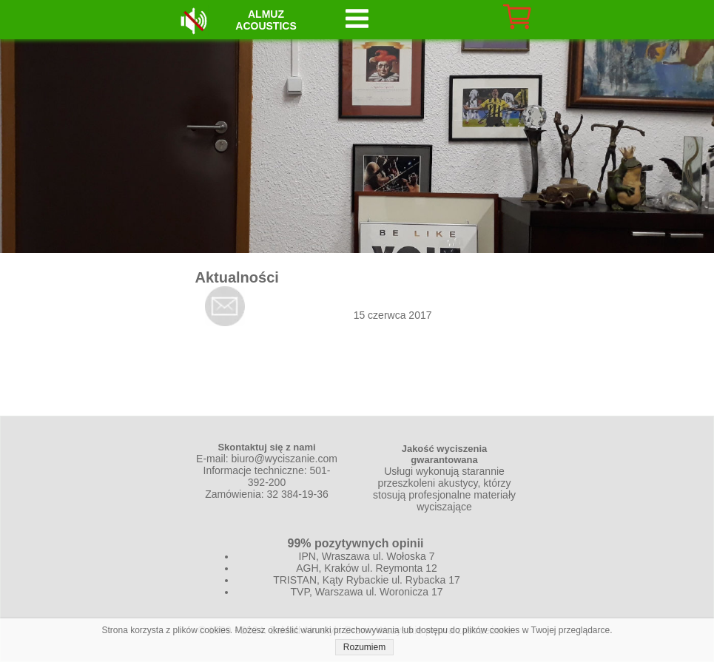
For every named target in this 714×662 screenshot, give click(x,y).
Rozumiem (364, 647)
